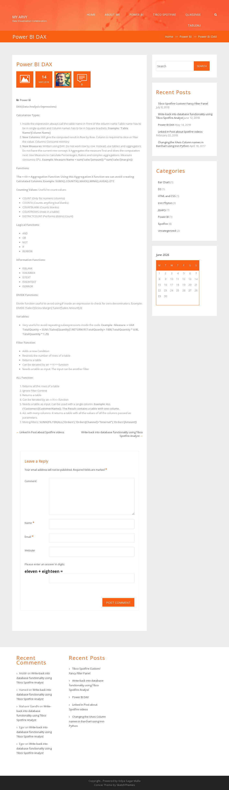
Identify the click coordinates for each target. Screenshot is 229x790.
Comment (30, 481)
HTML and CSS (167, 196)
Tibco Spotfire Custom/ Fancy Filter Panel (183, 103)
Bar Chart (164, 182)
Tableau (194, 25)
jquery (162, 210)
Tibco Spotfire (164, 15)
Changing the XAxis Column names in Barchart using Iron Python (180, 144)
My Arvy (19, 17)
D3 (159, 189)
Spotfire (163, 224)
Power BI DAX (166, 125)
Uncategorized (167, 230)
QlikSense (193, 15)
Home (91, 15)
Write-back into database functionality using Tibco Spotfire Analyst (34, 677)
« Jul (165, 302)
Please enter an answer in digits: (45, 564)
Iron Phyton (165, 203)
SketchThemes (126, 785)
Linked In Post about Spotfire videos (42, 432)
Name (29, 522)
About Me (112, 15)
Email (29, 536)
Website (30, 550)
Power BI (136, 15)
